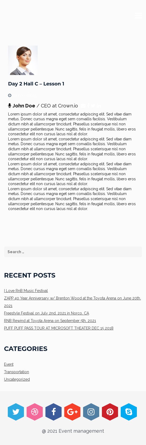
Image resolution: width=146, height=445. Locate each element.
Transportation (16, 372)
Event (8, 364)
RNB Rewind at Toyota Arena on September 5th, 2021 (50, 321)
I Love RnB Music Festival (26, 291)
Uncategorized (17, 379)
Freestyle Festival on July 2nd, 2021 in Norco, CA (46, 313)
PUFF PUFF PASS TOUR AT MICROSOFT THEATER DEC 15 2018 (58, 328)
